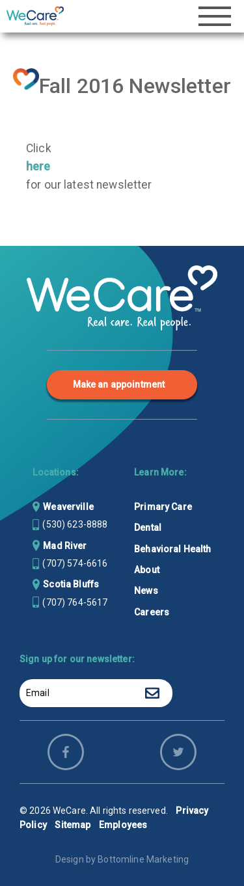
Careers (151, 612)
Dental (147, 527)
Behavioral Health (172, 549)
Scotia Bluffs (71, 584)
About (146, 570)
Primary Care (163, 507)
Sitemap (72, 825)
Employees (123, 825)
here (38, 166)
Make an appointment (119, 384)
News (146, 590)
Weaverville (68, 507)
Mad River (65, 546)
